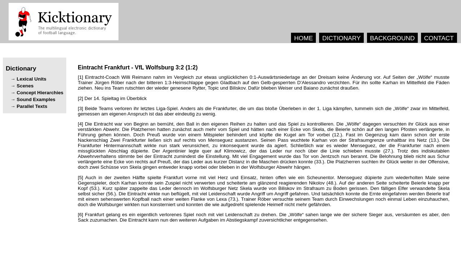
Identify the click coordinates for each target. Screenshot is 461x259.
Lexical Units (31, 79)
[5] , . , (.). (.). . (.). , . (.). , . (263, 191)
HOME (303, 38)
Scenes (25, 85)
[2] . (112, 98)
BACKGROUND (392, 38)
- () (138, 67)
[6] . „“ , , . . (263, 217)
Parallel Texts (32, 106)
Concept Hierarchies (40, 92)
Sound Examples (36, 99)
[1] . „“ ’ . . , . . (263, 82)
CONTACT (438, 38)
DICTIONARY (341, 38)
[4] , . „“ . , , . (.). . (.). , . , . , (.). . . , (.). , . (263, 145)
